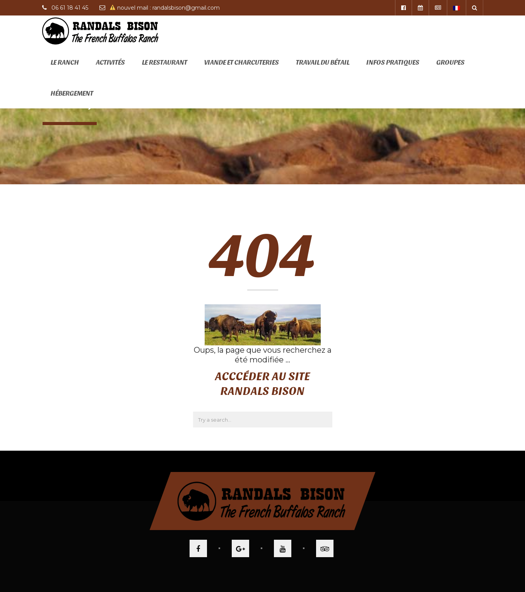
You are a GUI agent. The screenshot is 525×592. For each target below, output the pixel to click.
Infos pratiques (392, 62)
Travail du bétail (322, 62)
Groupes (450, 62)
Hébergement (72, 93)
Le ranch (65, 62)
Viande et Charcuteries (241, 62)
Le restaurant (164, 62)
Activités (110, 62)
